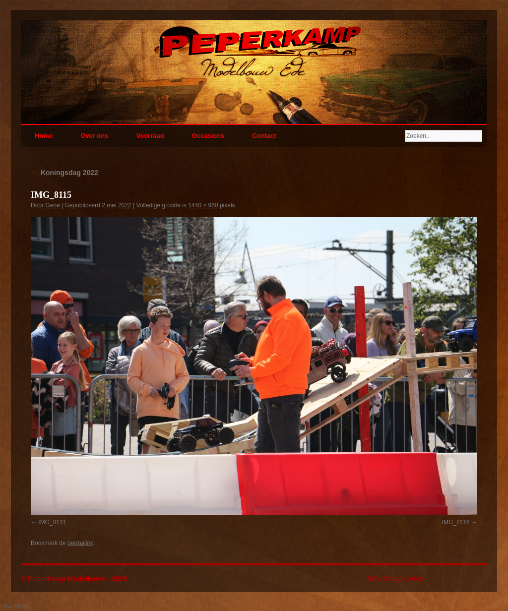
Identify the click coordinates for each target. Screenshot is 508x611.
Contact (264, 135)
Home (44, 135)
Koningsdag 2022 (64, 173)
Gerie (52, 205)
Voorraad (150, 135)
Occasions (208, 135)
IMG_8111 (52, 522)
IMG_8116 (456, 522)
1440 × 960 (203, 205)
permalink (80, 543)
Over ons (94, 135)
